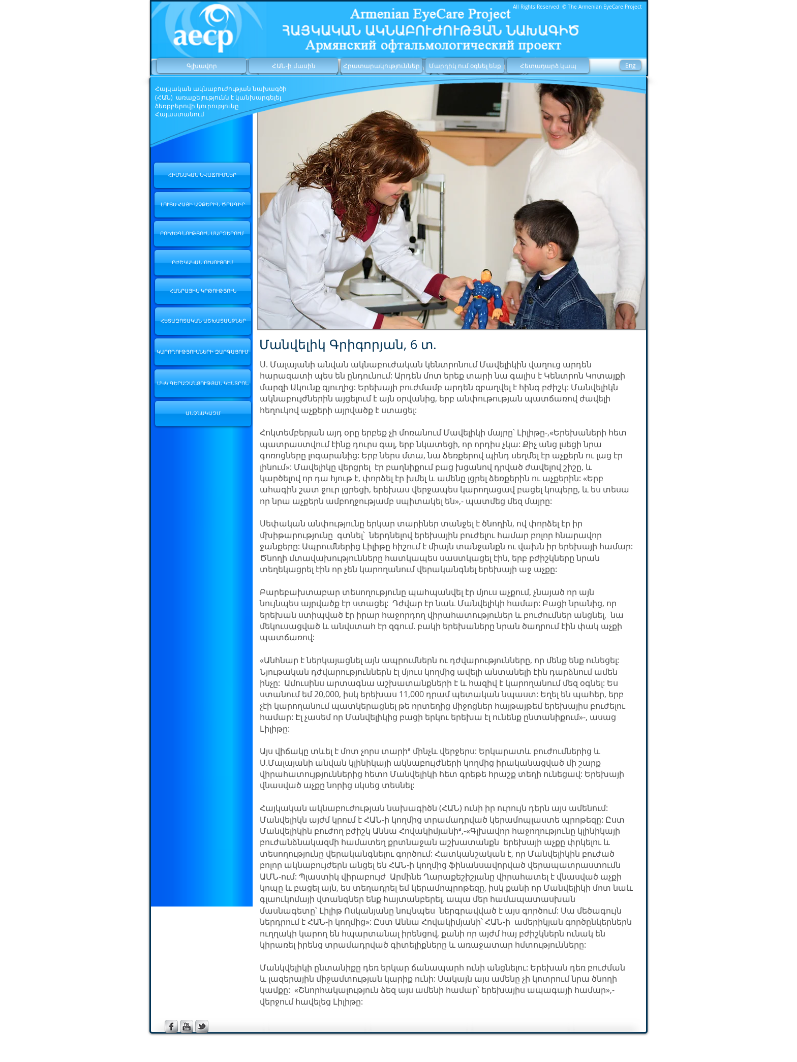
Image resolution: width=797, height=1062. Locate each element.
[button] (451, 204)
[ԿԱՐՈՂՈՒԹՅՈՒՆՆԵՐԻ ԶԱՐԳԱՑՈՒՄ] (203, 351)
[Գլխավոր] (201, 65)
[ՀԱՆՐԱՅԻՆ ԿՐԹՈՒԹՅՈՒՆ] (203, 291)
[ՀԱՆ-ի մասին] (293, 65)
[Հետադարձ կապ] (548, 65)
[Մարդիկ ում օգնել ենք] (464, 65)
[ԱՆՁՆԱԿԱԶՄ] (203, 413)
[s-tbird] (201, 1026)
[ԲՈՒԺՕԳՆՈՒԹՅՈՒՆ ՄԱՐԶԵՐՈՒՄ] (202, 233)
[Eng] (630, 65)
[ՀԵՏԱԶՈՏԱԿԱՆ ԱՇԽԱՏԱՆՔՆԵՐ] (203, 321)
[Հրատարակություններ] (381, 65)
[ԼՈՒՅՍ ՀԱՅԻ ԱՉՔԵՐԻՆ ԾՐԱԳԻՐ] (203, 204)
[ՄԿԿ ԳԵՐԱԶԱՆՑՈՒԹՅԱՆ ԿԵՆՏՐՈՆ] (203, 383)
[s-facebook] (171, 1026)
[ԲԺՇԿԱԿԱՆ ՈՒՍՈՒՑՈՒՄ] (203, 262)
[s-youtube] (186, 1026)
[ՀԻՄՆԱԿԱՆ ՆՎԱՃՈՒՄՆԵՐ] (202, 175)
